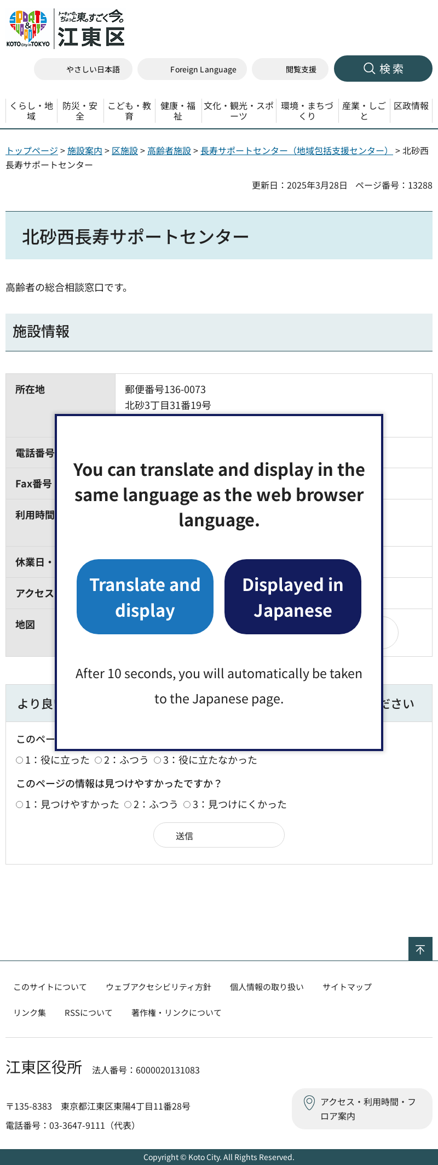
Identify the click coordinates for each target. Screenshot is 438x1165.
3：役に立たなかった (210, 759)
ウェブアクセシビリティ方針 (158, 986)
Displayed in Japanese (293, 596)
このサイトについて (50, 986)
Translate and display (145, 596)
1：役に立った (57, 759)
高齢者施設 (169, 150)
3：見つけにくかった (240, 804)
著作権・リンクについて (176, 1012)
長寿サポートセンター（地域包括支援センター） (296, 150)
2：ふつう (126, 759)
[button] (192, 69)
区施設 (125, 150)
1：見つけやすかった (72, 804)
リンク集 (29, 1012)
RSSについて (89, 1012)
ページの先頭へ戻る (432, 944)
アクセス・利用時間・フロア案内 (368, 1108)
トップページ (31, 150)
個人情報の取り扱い (267, 986)
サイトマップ (347, 986)
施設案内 (84, 150)
